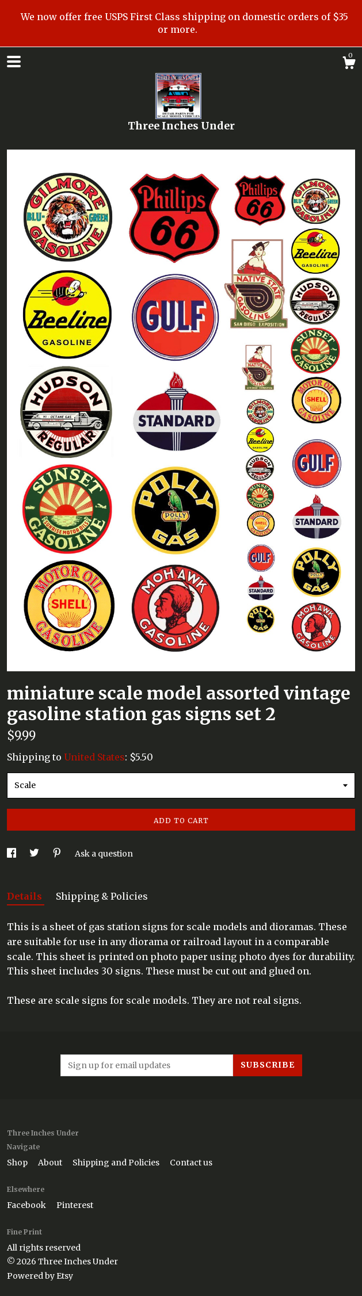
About (51, 1162)
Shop (18, 1162)
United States (94, 757)
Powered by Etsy (40, 1276)
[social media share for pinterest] (57, 853)
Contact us (191, 1162)
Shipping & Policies (102, 896)
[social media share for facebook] (12, 853)
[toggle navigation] (14, 61)
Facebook (27, 1205)
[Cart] (348, 64)
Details (25, 896)
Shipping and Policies (117, 1162)
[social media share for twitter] (35, 853)
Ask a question (104, 853)
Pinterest (74, 1205)
